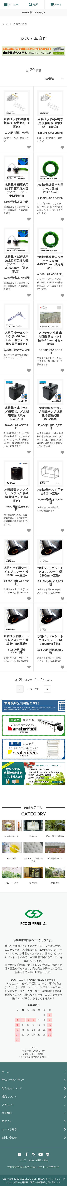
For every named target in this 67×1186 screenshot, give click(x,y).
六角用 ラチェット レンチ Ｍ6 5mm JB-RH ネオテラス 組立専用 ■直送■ (17, 338)
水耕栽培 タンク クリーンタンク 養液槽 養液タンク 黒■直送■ (16, 495)
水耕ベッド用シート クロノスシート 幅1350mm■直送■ (16, 640)
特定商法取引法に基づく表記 (21, 1166)
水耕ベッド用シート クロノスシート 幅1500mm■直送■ (50, 640)
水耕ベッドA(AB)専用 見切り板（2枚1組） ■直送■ (50, 123)
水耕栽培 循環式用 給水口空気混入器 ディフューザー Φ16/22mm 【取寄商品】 (17, 264)
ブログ (22, 1160)
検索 (33, 4)
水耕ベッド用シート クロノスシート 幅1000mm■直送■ (16, 571)
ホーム (5, 24)
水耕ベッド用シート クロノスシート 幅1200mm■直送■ (50, 572)
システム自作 (20, 24)
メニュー (11, 4)
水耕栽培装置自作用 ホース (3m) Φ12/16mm (50, 188)
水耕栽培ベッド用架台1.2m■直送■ (50, 491)
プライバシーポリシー (48, 1166)
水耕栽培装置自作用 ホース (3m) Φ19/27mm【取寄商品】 (50, 263)
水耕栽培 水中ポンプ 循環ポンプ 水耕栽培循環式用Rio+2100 (16, 413)
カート (56, 4)
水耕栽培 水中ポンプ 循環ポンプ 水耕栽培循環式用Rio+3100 (50, 414)
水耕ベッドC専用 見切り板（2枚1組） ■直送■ (16, 123)
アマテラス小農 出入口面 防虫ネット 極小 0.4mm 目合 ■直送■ (50, 338)
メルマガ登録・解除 (38, 1160)
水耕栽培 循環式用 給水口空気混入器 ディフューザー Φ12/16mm (16, 190)
